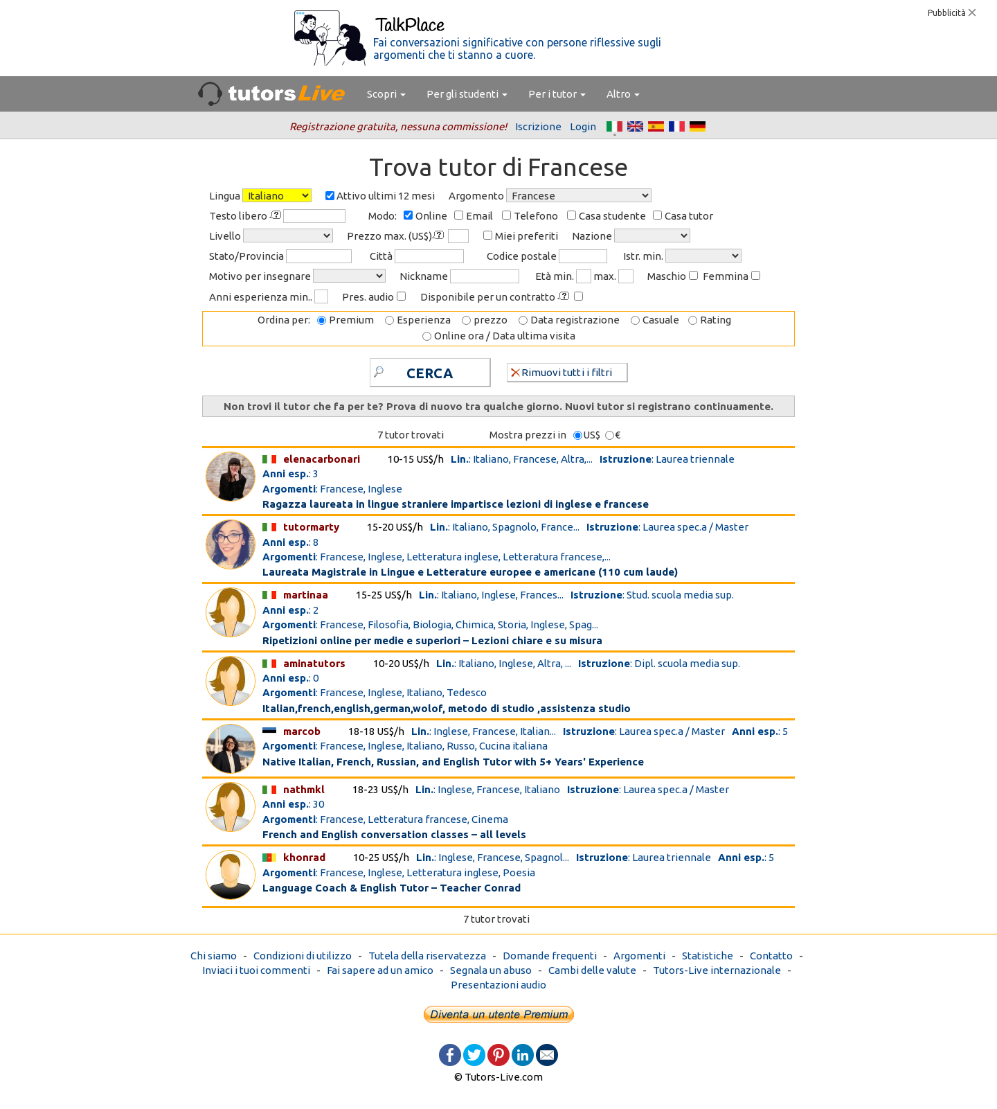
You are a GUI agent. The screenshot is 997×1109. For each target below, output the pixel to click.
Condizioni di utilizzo (302, 955)
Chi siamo (213, 955)
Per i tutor (557, 94)
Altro (623, 94)
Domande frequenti (550, 955)
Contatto (771, 955)
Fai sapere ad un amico (380, 970)
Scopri (386, 94)
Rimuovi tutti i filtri (561, 371)
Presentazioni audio (498, 985)
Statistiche (707, 955)
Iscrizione (538, 126)
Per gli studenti (467, 94)
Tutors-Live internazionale (717, 970)
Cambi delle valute (592, 970)
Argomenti (639, 955)
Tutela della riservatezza (427, 955)
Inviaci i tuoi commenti (256, 970)
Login (583, 126)
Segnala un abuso (491, 970)
